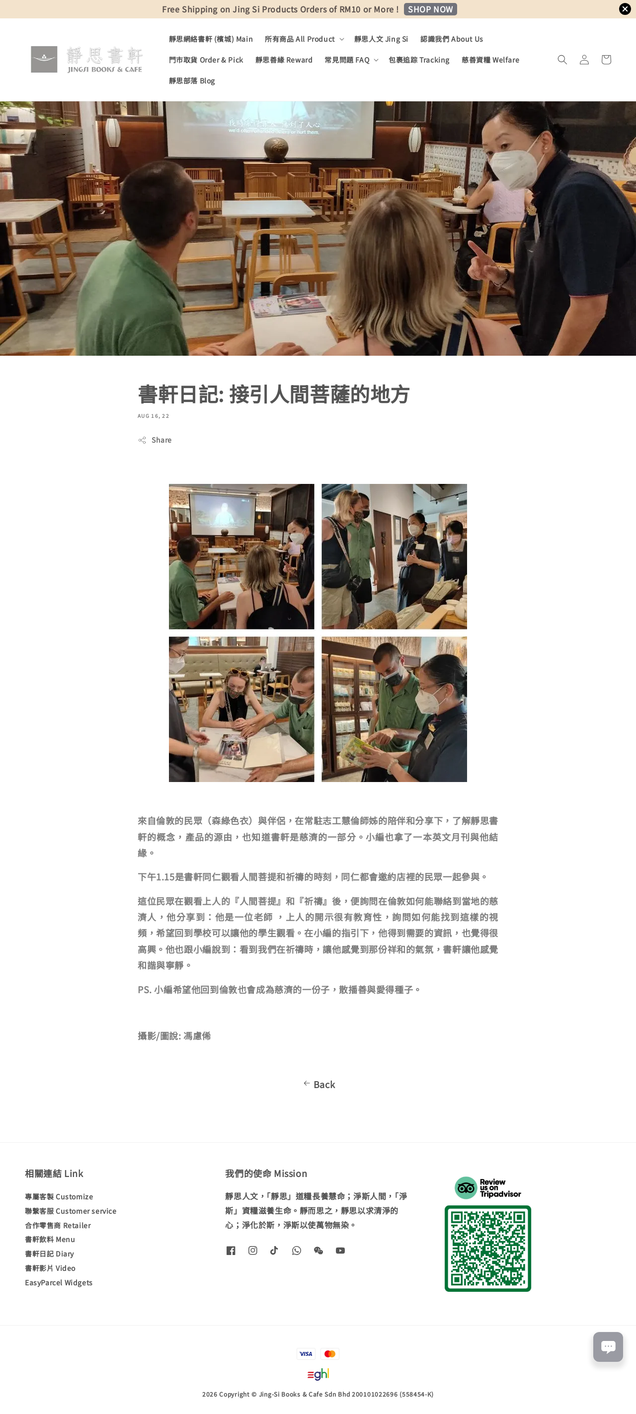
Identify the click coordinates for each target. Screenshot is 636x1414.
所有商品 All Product (300, 38)
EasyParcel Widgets (59, 1282)
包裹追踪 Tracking (419, 60)
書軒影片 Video (50, 1268)
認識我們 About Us (451, 39)
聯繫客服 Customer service (71, 1211)
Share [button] (155, 440)
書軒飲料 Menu (50, 1239)
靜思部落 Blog (192, 80)
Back (318, 1084)
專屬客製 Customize (59, 1196)
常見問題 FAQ (346, 59)
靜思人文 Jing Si (381, 39)
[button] (562, 60)
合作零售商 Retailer (57, 1225)
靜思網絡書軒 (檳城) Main (211, 39)
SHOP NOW (430, 9)
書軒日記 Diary (49, 1253)
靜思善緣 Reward (284, 60)
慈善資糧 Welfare (490, 60)
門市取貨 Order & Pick (206, 60)
